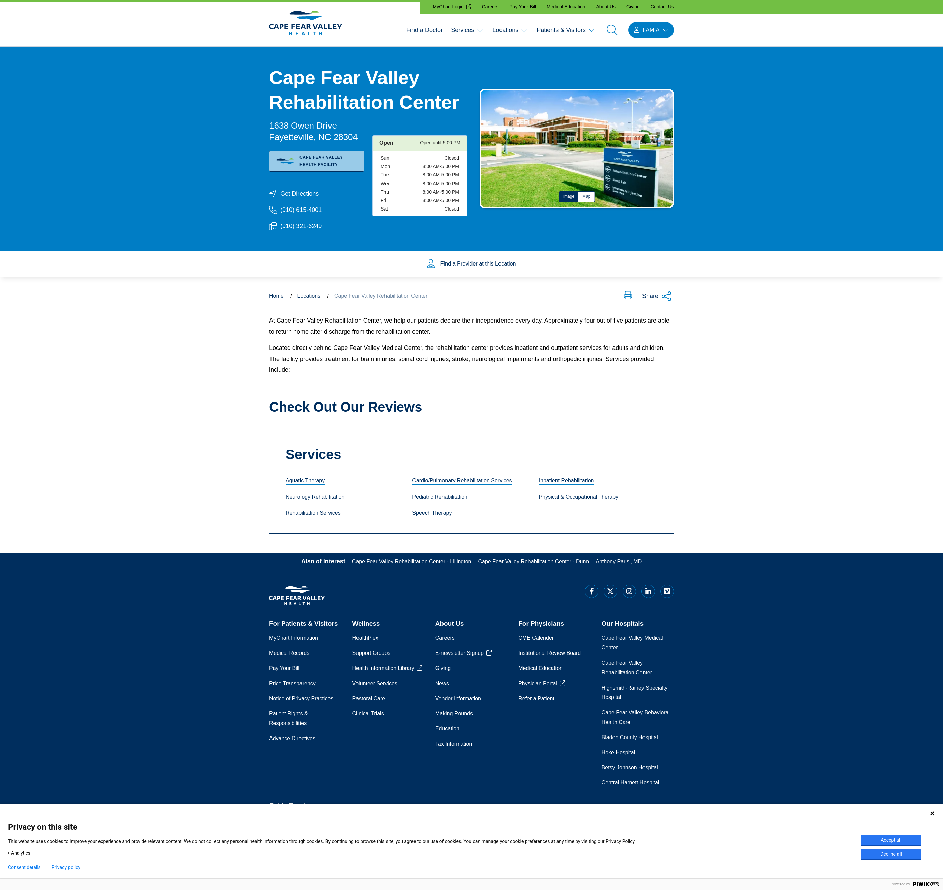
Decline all (891, 854)
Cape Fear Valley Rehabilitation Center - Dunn (533, 565)
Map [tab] (586, 196)
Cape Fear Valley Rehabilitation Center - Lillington (412, 565)
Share (657, 300)
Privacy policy (66, 867)
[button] (628, 299)
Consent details (24, 867)
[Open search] (612, 30)
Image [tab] (568, 196)
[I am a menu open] (651, 30)
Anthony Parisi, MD (619, 565)
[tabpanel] (577, 148)
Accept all (891, 840)
